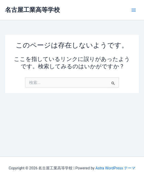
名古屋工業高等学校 (32, 9)
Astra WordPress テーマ (115, 168)
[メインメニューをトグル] (133, 10)
